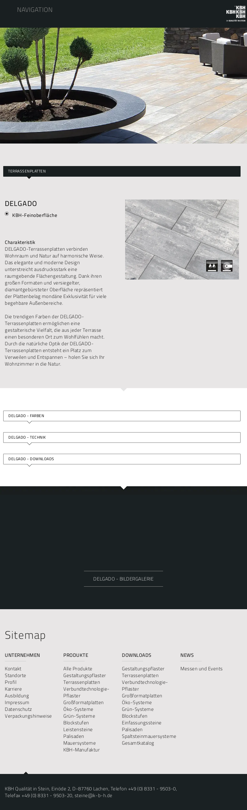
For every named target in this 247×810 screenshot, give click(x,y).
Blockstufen (76, 722)
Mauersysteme (79, 743)
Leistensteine (78, 729)
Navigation (34, 9)
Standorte (15, 675)
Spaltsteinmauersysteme (149, 736)
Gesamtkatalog (138, 743)
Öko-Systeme (78, 709)
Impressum (17, 702)
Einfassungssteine (142, 722)
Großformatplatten (83, 702)
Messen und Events (201, 668)
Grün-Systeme (79, 715)
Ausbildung (17, 695)
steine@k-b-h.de (94, 795)
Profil (10, 682)
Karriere (13, 688)
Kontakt (13, 668)
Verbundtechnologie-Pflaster (86, 692)
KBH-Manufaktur (81, 749)
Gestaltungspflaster (84, 675)
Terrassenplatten (27, 171)
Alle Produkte (78, 668)
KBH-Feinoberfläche (34, 215)
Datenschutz (18, 709)
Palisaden (73, 736)
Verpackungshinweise (28, 715)
